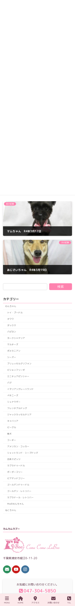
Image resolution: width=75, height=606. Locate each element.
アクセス (35, 600)
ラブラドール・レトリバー (20, 497)
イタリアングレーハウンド (20, 388)
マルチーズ (12, 344)
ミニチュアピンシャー (18, 376)
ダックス (11, 325)
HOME (20, 600)
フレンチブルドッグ (17, 408)
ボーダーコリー (15, 471)
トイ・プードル (15, 312)
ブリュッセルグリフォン (19, 363)
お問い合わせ (53, 600)
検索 (60, 286)
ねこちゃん (10, 510)
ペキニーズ (12, 395)
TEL (69, 600)
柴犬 (9, 433)
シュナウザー (13, 401)
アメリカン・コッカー (18, 446)
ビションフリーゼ (16, 369)
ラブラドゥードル (16, 465)
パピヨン (11, 331)
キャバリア (12, 420)
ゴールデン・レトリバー (19, 490)
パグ (9, 382)
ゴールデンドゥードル (18, 484)
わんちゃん (10, 306)
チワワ (10, 318)
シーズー (11, 357)
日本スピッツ (13, 459)
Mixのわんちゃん (15, 503)
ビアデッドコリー (16, 478)
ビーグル (11, 427)
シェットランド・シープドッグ (22, 452)
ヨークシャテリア (16, 337)
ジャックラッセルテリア (19, 414)
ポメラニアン (13, 350)
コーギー (11, 439)
